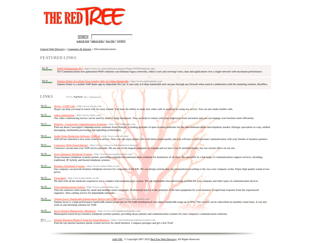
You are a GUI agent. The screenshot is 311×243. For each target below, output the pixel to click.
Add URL (117, 239)
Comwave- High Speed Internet (71, 145)
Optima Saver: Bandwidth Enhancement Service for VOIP (85, 198)
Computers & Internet (79, 49)
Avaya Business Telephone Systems (73, 154)
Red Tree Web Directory (164, 239)
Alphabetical (94, 97)
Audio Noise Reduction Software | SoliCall (77, 136)
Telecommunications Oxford (69, 186)
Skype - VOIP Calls (64, 106)
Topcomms (60, 177)
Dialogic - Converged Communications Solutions (80, 124)
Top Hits (110, 41)
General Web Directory (52, 49)
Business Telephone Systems (69, 166)
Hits (86, 97)
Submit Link (83, 41)
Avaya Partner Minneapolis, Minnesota (75, 210)
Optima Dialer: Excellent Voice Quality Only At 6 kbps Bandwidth (93, 81)
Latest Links (97, 41)
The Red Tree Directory (85, 14)
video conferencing (64, 115)
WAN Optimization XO (69, 68)
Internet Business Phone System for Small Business (81, 219)
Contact (121, 41)
